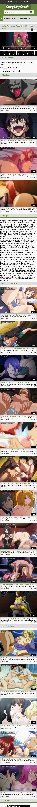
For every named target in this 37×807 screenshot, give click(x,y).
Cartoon (20, 1)
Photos (7, 19)
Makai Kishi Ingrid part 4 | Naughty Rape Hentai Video (19, 174)
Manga (14, 19)
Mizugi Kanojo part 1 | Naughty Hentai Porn (15, 759)
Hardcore (16, 71)
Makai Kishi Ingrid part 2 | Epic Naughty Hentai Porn (18, 140)
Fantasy (7, 71)
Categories (23, 19)
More (31, 19)
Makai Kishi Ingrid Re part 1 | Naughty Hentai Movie (18, 208)
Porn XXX (26, 1)
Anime (15, 1)
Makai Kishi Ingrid (14, 68)
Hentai (10, 1)
